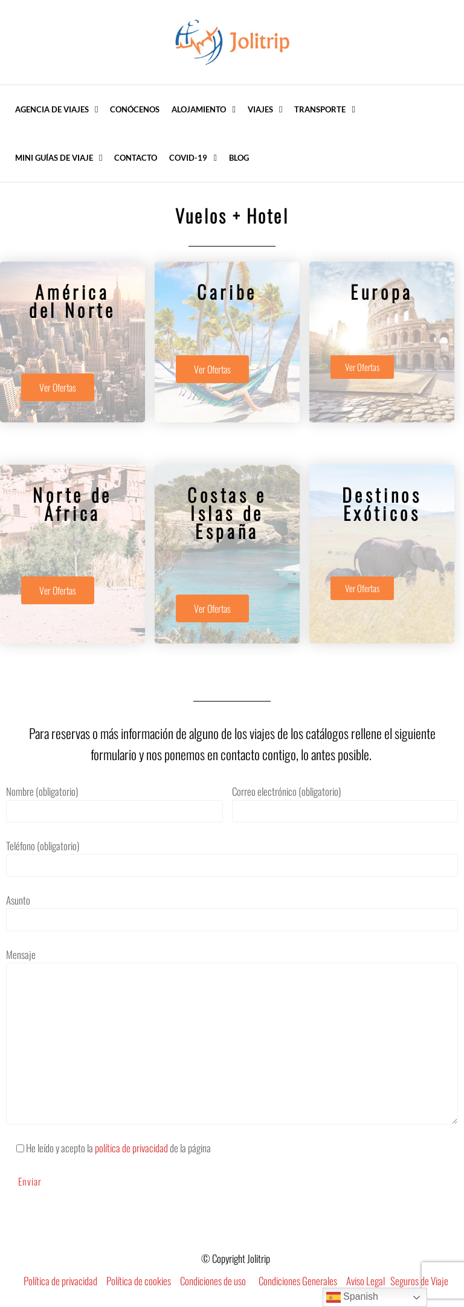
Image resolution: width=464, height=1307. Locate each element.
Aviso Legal (365, 1280)
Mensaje (232, 1036)
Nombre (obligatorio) (114, 803)
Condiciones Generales (298, 1280)
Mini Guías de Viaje (54, 158)
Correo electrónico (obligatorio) (345, 803)
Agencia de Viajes (52, 109)
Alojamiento (199, 109)
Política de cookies (138, 1280)
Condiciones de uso (213, 1280)
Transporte (320, 109)
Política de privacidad (60, 1280)
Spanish (352, 1297)
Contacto (135, 158)
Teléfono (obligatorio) (232, 857)
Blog (239, 158)
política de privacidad (131, 1147)
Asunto (232, 911)
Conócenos (135, 109)
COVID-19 (188, 158)
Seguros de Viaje (419, 1280)
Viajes (260, 109)
